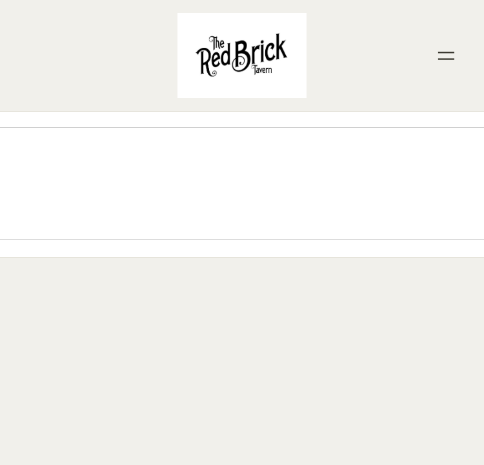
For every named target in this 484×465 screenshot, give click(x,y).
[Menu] (446, 55)
